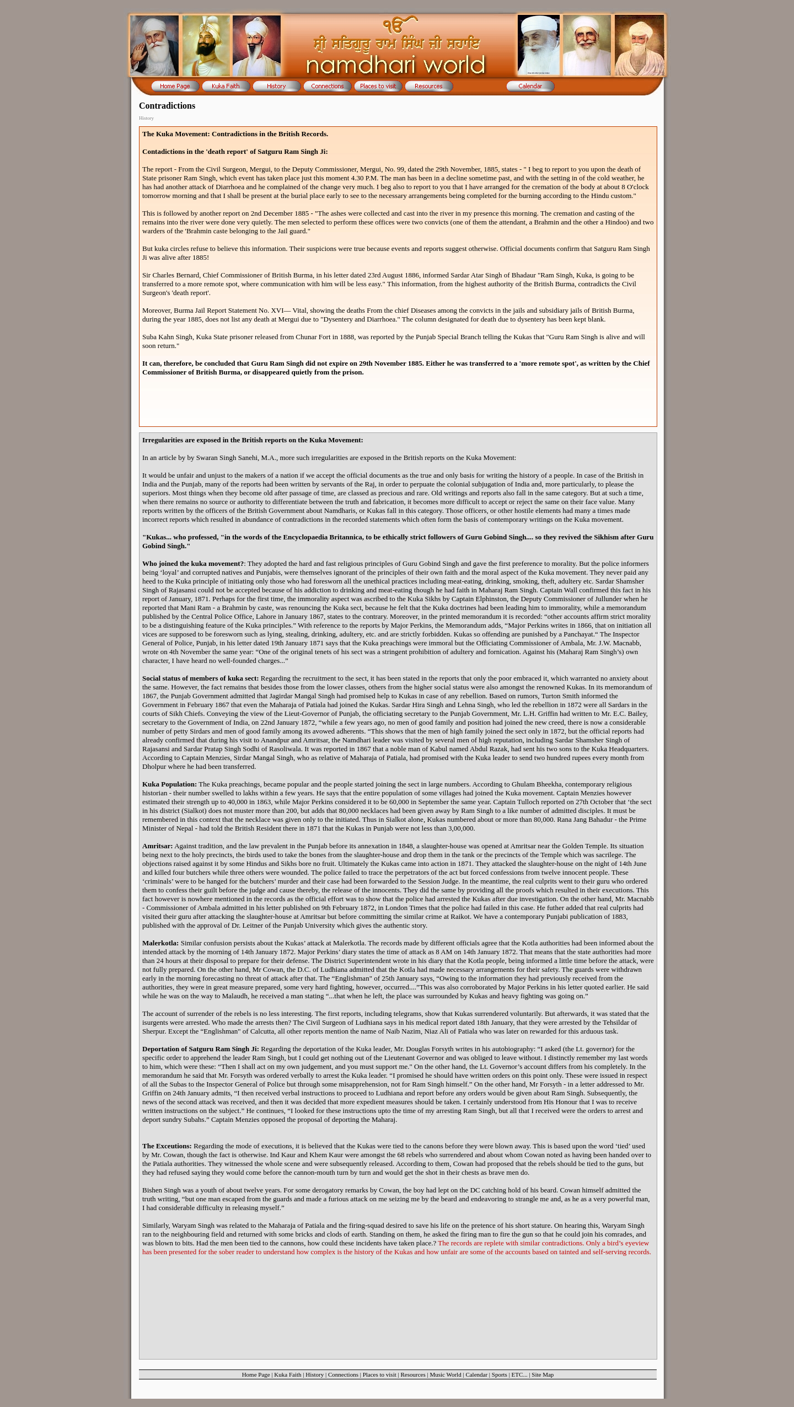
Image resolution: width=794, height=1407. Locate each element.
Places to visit (379, 1374)
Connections (343, 1374)
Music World (445, 1374)
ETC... (520, 1374)
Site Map (543, 1374)
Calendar (476, 1374)
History (314, 1374)
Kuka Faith (287, 1374)
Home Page (256, 1374)
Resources (412, 1374)
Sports (499, 1374)
